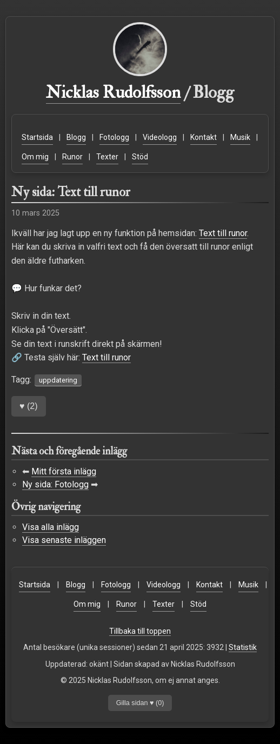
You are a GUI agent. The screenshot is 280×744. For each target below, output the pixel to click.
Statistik (243, 647)
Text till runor (223, 233)
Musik (240, 137)
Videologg (160, 137)
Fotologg (114, 137)
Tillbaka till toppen (140, 631)
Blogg (76, 137)
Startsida (37, 137)
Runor (72, 156)
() (28, 406)
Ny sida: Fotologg (55, 484)
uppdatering (58, 380)
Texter (107, 156)
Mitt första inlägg (63, 471)
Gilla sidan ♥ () (140, 703)
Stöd (140, 156)
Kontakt (203, 137)
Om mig (35, 156)
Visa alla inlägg (50, 527)
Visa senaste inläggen (64, 540)
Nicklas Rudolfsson (113, 92)
